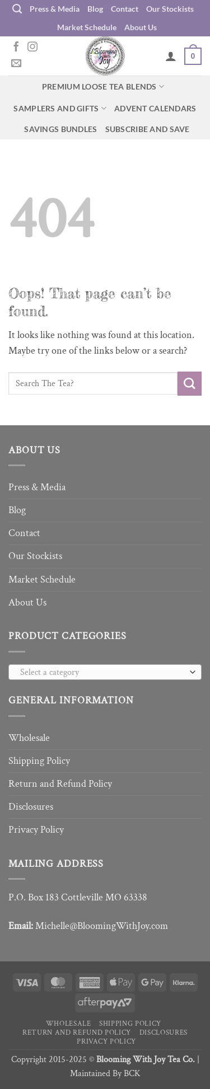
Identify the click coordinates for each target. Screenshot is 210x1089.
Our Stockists (170, 8)
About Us (140, 27)
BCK (132, 1073)
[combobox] (105, 672)
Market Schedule (86, 27)
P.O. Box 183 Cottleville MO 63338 (77, 897)
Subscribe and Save (147, 129)
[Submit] (190, 384)
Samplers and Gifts (59, 108)
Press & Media (55, 8)
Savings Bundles (60, 129)
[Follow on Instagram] (32, 47)
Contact (124, 8)
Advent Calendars (155, 108)
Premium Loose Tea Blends (103, 86)
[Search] (17, 9)
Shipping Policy (39, 760)
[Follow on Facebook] (16, 47)
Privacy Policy (36, 829)
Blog (95, 8)
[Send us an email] (16, 63)
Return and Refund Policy (60, 783)
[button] (193, 55)
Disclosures (30, 806)
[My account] (170, 56)
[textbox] (102, 672)
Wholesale (29, 737)
